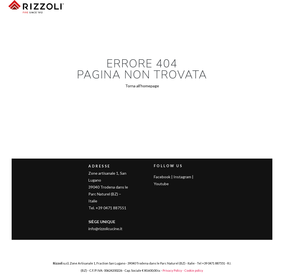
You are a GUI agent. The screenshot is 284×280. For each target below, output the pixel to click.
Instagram (182, 176)
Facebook (162, 176)
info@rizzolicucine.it (105, 228)
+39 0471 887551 (213, 263)
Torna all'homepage (142, 85)
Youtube (161, 183)
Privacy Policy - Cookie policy (183, 270)
